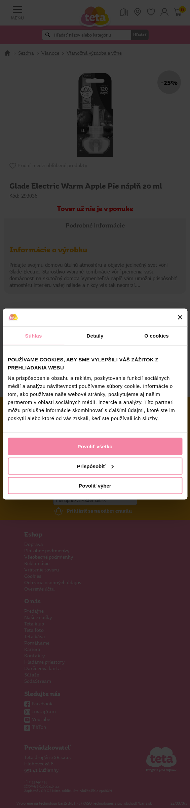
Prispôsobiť (95, 466)
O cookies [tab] (156, 335)
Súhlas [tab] (33, 335)
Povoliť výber (95, 486)
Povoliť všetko (95, 446)
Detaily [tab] (95, 335)
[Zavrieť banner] (180, 317)
